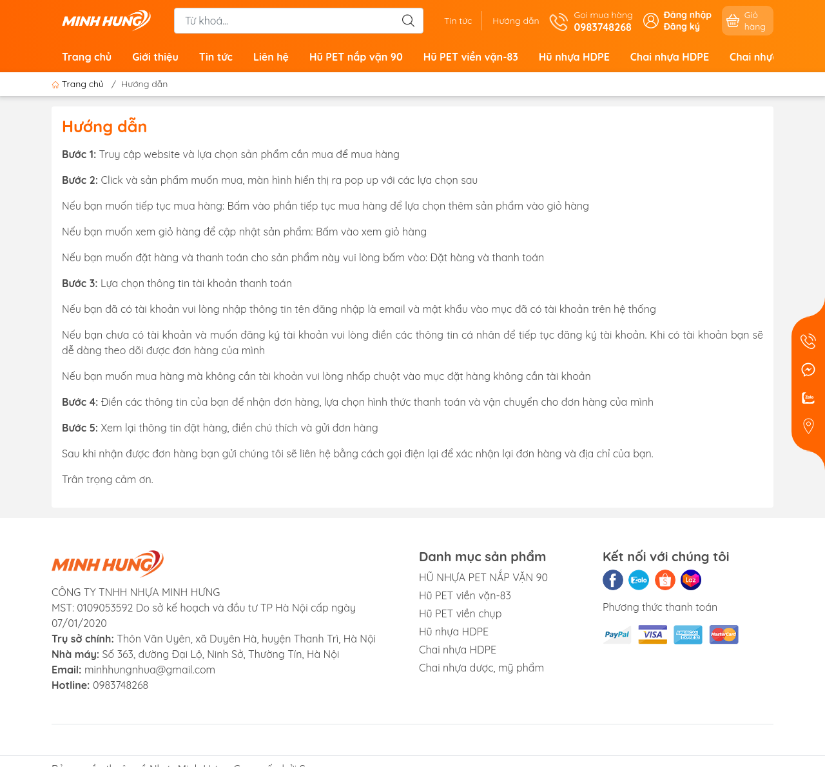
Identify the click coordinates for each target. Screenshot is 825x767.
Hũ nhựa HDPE (574, 56)
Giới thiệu (155, 56)
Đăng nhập (688, 15)
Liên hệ (271, 56)
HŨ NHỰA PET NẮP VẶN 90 (483, 577)
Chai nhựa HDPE (669, 56)
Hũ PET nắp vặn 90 (356, 56)
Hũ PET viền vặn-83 (470, 56)
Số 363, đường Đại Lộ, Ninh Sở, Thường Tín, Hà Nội (195, 654)
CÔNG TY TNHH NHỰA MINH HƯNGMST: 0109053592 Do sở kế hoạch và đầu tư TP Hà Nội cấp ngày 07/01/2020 (204, 608)
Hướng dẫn (515, 20)
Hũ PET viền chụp (460, 613)
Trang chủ (87, 56)
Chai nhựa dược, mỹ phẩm (481, 667)
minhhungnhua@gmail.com (149, 669)
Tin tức (458, 20)
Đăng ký (682, 26)
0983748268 (120, 685)
